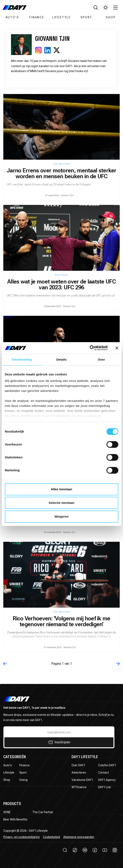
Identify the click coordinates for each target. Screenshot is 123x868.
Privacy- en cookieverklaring (21, 837)
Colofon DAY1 (107, 765)
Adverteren (79, 772)
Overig (23, 779)
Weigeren (61, 516)
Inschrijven (59, 742)
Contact (103, 772)
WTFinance (79, 787)
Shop (111, 17)
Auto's (7, 765)
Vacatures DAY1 (82, 779)
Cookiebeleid (51, 837)
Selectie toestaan (61, 502)
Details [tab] (61, 359)
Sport (86, 17)
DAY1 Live (104, 787)
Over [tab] (101, 359)
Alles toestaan (61, 489)
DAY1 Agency (107, 779)
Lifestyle (61, 17)
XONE (7, 812)
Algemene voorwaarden (78, 837)
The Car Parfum (42, 812)
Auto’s (12, 17)
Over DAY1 (78, 765)
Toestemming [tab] (21, 359)
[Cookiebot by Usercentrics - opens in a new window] (89, 348)
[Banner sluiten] (116, 347)
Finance (36, 17)
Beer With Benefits (15, 819)
